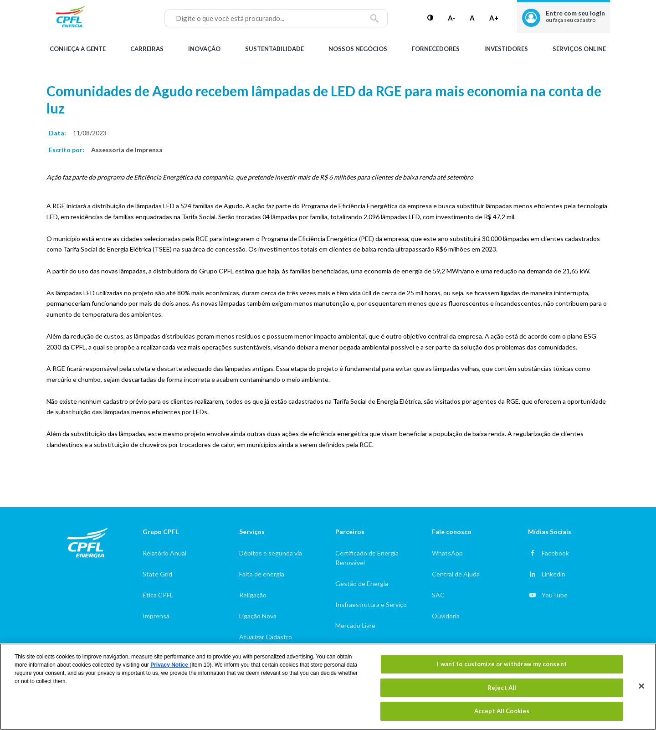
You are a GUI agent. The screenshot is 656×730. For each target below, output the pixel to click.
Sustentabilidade (274, 48)
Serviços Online (579, 48)
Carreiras (147, 48)
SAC (438, 595)
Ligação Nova (258, 616)
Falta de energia (261, 574)
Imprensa (156, 616)
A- (451, 18)
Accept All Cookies (501, 711)
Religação (252, 595)
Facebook (555, 553)
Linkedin (553, 574)
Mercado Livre (355, 625)
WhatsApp (447, 553)
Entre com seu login (575, 16)
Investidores (506, 48)
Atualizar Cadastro (265, 637)
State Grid (157, 574)
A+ (493, 18)
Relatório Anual (164, 553)
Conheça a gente (78, 48)
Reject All (501, 687)
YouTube (555, 595)
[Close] (641, 686)
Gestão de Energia (361, 583)
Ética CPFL (158, 595)
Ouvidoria (446, 616)
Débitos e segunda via (270, 553)
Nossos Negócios (357, 48)
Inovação (204, 48)
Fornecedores (436, 48)
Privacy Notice (170, 665)
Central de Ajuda (456, 574)
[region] (328, 686)
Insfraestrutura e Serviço (371, 604)
